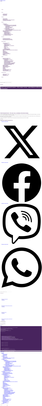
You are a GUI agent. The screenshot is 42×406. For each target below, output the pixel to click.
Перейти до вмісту (2, 0)
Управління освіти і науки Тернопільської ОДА (7, 338)
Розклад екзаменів (5, 396)
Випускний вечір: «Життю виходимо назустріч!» (7, 305)
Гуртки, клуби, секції (5, 399)
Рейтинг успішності (5, 395)
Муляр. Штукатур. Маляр (9, 365)
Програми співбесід (7, 369)
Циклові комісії (5, 355)
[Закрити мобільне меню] (2, 351)
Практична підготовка (6, 401)
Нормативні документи (6, 374)
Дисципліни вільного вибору (7, 400)
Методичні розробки (7, 391)
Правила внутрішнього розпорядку (9, 377)
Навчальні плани (6, 376)
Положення (6, 375)
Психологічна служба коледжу (5, 336)
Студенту (3, 387)
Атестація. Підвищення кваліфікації (9, 393)
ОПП (5, 378)
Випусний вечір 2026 (4, 312)
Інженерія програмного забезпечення (11, 361)
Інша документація (7, 380)
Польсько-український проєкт (5, 337)
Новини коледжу (5, 357)
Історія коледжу (5, 354)
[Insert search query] (3, 405)
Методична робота (5, 388)
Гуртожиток (4, 398)
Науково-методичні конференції (8, 390)
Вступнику (3, 359)
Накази (5, 379)
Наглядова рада (5, 386)
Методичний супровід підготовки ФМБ (9, 392)
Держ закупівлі (5, 383)
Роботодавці (4, 402)
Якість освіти (3, 371)
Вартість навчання (5, 394)
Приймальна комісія (6, 367)
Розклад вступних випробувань (8, 370)
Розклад (4, 397)
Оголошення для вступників (7, 358)
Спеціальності (6, 360)
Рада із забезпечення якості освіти (8, 373)
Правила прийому (6, 368)
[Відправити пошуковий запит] (9, 82)
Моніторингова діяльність (6, 372)
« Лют (1, 325)
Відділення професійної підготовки (9, 364)
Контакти (3, 403)
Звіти (3, 382)
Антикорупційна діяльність (6, 385)
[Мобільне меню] (1, 84)
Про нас (3, 353)
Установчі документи (6, 384)
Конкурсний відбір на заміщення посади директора (10, 381)
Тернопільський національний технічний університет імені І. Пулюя (9, 339)
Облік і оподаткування (9, 363)
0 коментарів (3, 313)
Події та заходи (5, 356)
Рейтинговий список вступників (7, 366)
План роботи (6, 389)
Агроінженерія (8, 362)
